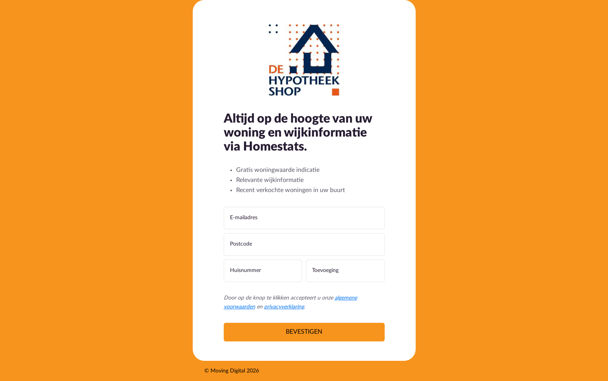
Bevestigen (304, 332)
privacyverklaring (284, 307)
